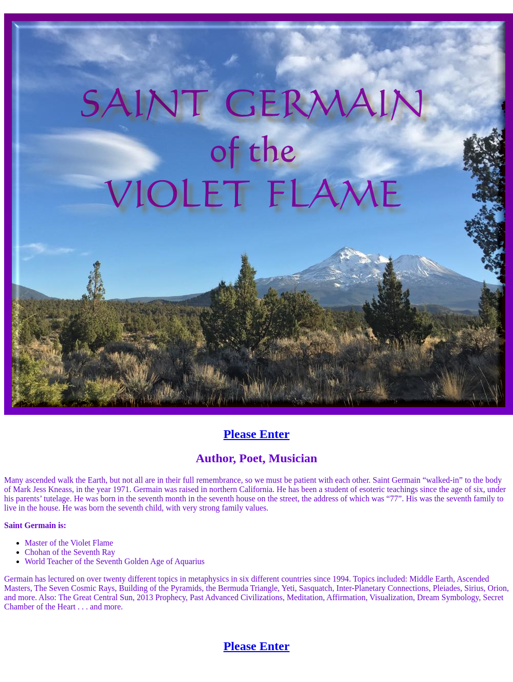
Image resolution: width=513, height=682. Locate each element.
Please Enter (257, 434)
